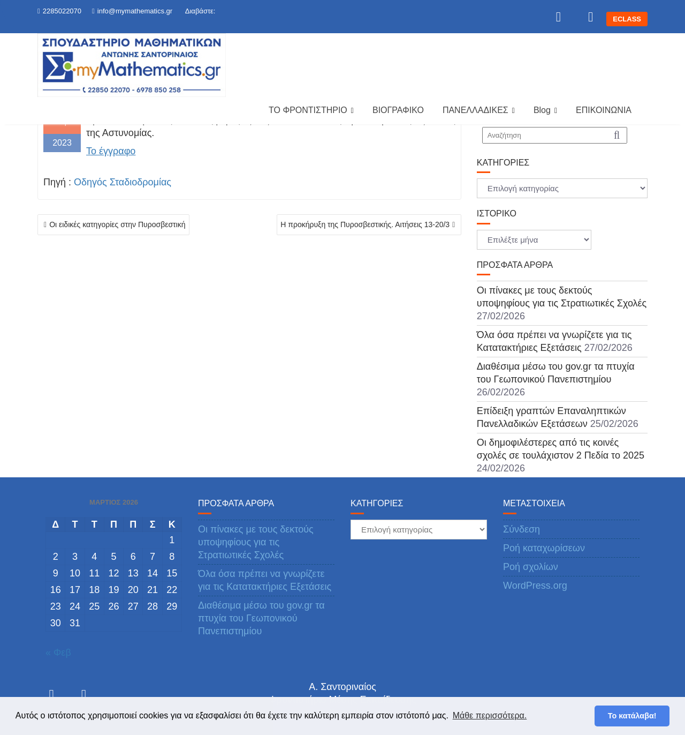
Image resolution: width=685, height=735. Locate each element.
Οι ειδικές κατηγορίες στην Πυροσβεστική (117, 224)
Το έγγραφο (110, 151)
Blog (542, 110)
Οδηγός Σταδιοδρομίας (122, 182)
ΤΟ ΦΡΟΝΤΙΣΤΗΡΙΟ (308, 110)
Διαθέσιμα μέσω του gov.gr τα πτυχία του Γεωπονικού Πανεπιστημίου (261, 618)
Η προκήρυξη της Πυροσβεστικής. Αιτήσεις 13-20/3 (365, 224)
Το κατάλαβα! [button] (632, 715)
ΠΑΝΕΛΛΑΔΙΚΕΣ (475, 110)
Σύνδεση (521, 529)
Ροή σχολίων (530, 566)
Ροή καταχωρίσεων (544, 548)
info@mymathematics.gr (132, 11)
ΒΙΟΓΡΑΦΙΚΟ (398, 110)
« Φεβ (58, 652)
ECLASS (627, 19)
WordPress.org (535, 585)
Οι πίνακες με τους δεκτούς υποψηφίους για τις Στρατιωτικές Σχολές (256, 542)
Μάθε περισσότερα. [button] (490, 715)
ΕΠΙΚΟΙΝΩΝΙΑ (603, 110)
